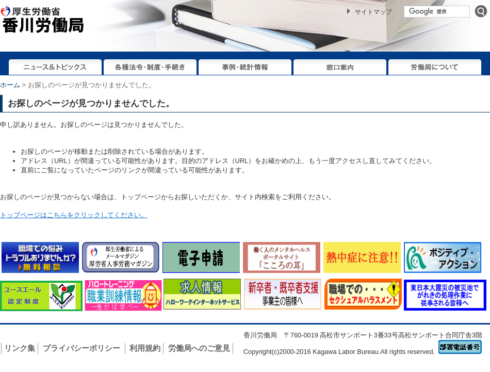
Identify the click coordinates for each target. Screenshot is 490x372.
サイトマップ (373, 12)
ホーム (10, 85)
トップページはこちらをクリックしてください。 (74, 215)
